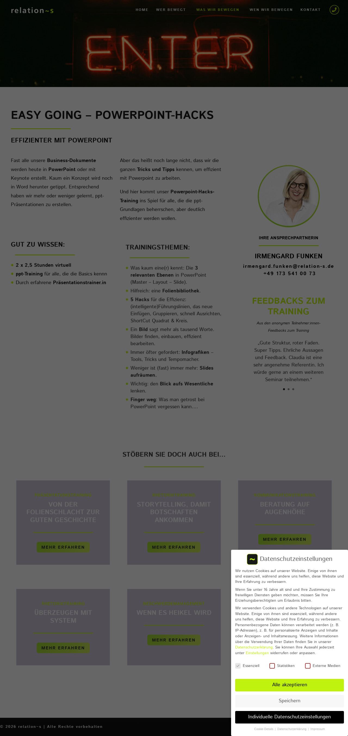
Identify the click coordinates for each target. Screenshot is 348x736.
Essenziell (247, 662)
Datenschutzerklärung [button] (292, 726)
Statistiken (282, 662)
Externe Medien (322, 662)
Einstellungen (257, 650)
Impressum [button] (317, 726)
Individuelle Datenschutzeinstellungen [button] (289, 714)
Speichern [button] (289, 697)
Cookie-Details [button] (264, 726)
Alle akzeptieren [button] (289, 681)
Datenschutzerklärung (254, 644)
